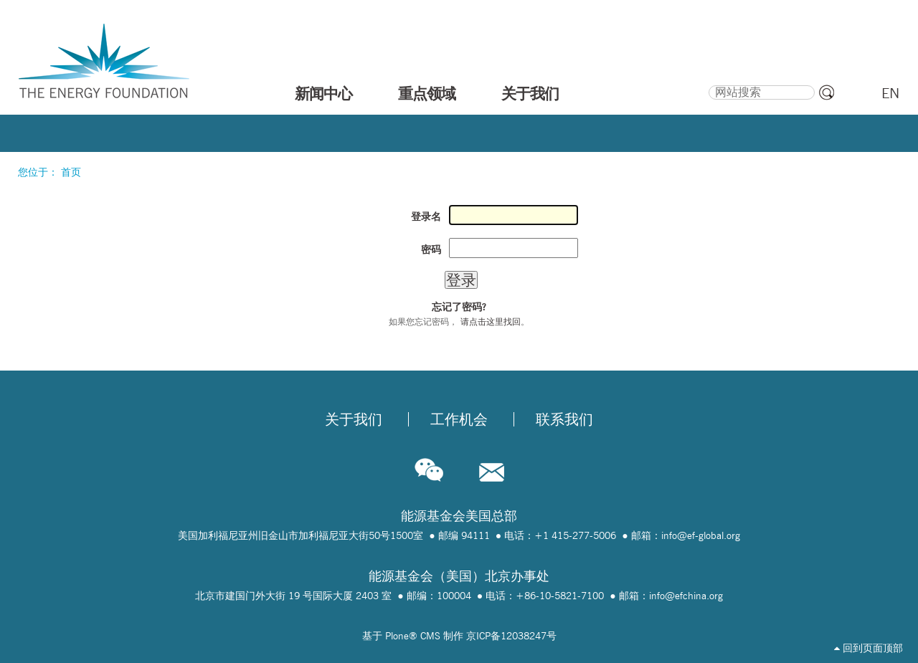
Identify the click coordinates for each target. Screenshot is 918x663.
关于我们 (530, 93)
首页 (71, 172)
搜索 (708, 83)
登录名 (426, 216)
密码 (431, 249)
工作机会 (459, 419)
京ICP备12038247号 (511, 635)
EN (890, 93)
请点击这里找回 (490, 321)
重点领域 (426, 93)
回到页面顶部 (868, 647)
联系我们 (564, 419)
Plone (397, 635)
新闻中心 (323, 93)
